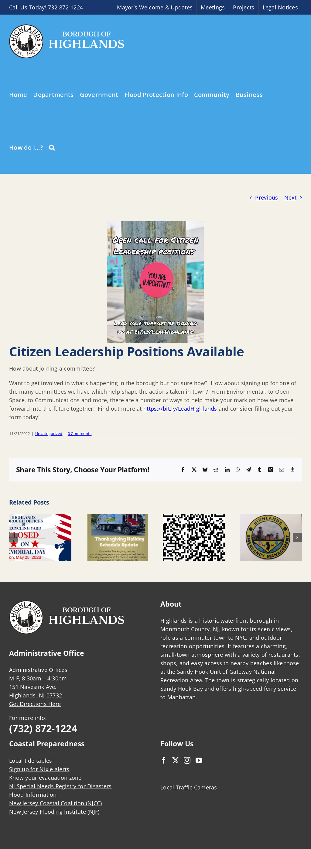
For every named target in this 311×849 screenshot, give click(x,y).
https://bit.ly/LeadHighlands (180, 408)
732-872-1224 (65, 7)
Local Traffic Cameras (188, 787)
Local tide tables (30, 760)
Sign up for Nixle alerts (39, 769)
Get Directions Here (35, 703)
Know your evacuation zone (45, 777)
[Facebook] (163, 760)
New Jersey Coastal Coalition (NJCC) (55, 803)
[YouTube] (199, 760)
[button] (52, 147)
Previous (266, 197)
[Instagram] (187, 760)
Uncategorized (49, 433)
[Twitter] (175, 760)
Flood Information (33, 794)
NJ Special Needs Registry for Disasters (60, 786)
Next (290, 197)
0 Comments (80, 433)
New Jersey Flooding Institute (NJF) (54, 811)
